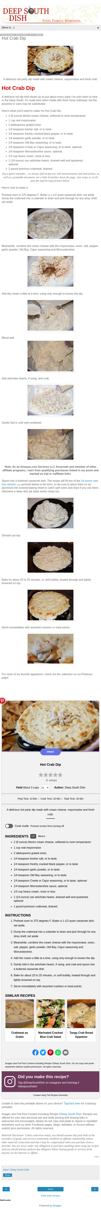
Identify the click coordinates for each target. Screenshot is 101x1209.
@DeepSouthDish (34, 1082)
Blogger (57, 1205)
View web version (50, 1195)
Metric (42, 836)
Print (50, 752)
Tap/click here (72, 1103)
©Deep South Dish (70, 1114)
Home (50, 1189)
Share (7, 1175)
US (33, 836)
